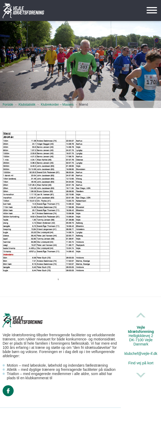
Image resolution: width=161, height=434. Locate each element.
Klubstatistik (27, 104)
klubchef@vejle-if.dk (141, 353)
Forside (8, 104)
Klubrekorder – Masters (57, 104)
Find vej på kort (141, 363)
